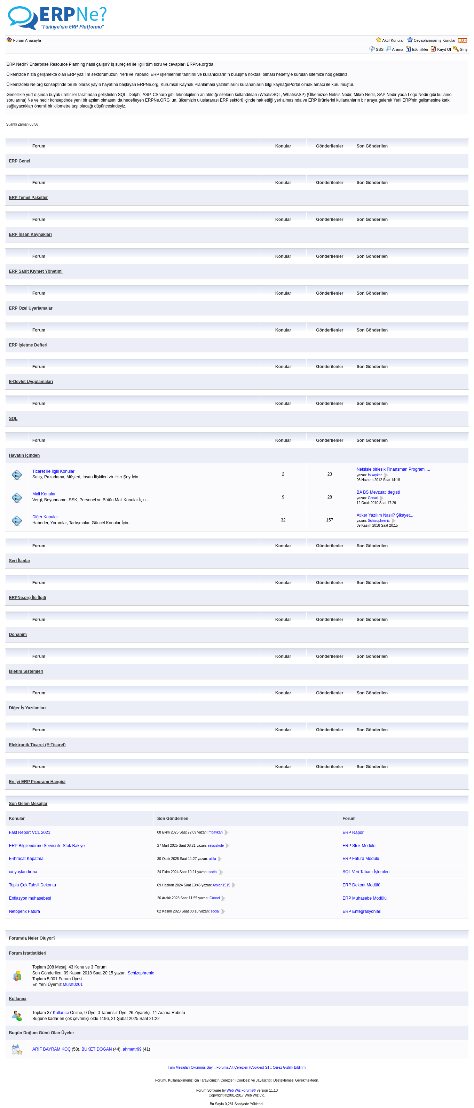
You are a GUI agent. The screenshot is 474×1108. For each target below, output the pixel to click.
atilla (212, 859)
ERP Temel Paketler (28, 197)
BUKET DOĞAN (96, 1049)
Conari (373, 498)
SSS (380, 49)
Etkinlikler (416, 49)
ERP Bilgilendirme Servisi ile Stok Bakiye (47, 845)
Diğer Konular (45, 517)
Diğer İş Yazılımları (27, 708)
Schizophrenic (379, 521)
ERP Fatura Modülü (360, 858)
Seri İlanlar (19, 560)
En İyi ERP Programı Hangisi (37, 781)
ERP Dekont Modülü (361, 885)
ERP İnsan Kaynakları (30, 234)
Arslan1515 (221, 885)
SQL (13, 418)
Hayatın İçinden (24, 455)
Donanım (18, 634)
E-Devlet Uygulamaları (31, 381)
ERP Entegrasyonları (361, 911)
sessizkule (216, 845)
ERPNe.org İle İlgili (27, 597)
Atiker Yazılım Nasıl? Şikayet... (385, 515)
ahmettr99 (132, 1049)
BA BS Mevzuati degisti (378, 492)
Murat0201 (73, 984)
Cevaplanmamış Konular (435, 40)
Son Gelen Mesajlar (28, 803)
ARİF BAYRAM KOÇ (51, 1049)
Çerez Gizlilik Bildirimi (289, 1067)
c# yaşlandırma (23, 871)
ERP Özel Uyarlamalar (31, 308)
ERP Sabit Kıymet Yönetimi (36, 271)
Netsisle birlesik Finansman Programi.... (393, 469)
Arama (394, 49)
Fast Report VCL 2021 (29, 832)
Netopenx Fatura (24, 911)
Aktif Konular (393, 40)
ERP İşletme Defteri (28, 345)
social (213, 872)
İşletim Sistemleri (26, 671)
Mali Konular (44, 494)
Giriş (464, 49)
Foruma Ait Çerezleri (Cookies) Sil (242, 1067)
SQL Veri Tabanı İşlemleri (365, 871)
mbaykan (215, 832)
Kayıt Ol (444, 49)
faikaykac (375, 475)
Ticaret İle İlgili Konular (53, 471)
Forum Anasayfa (27, 40)
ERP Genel (19, 161)
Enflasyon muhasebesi (30, 898)
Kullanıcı (17, 998)
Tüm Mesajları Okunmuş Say (190, 1067)
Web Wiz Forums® (241, 1090)
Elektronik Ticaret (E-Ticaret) (37, 744)
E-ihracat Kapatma (26, 858)
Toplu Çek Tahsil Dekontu (32, 885)
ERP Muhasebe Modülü (364, 898)
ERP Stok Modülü (359, 845)
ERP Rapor (352, 832)
